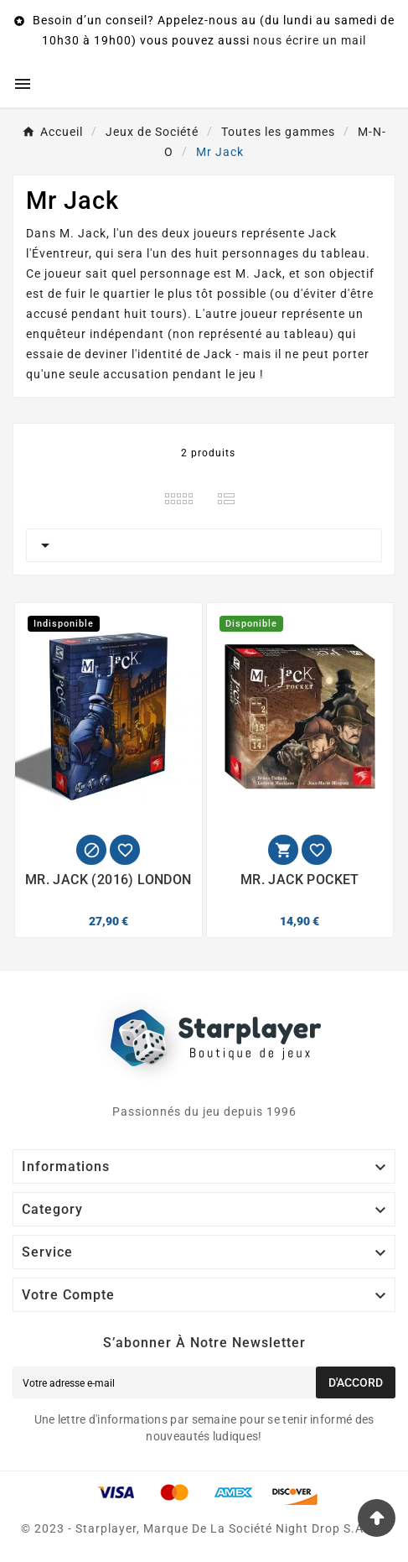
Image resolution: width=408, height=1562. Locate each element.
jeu (247, 374)
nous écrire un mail (309, 40)
